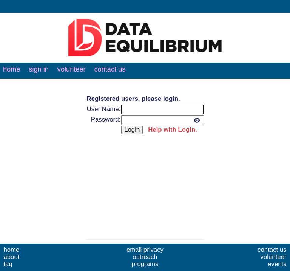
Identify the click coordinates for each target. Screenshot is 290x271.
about (11, 256)
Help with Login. (172, 129)
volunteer (71, 69)
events (277, 264)
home (11, 69)
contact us (109, 69)
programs (145, 264)
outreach (145, 256)
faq (7, 264)
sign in (39, 69)
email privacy (145, 249)
